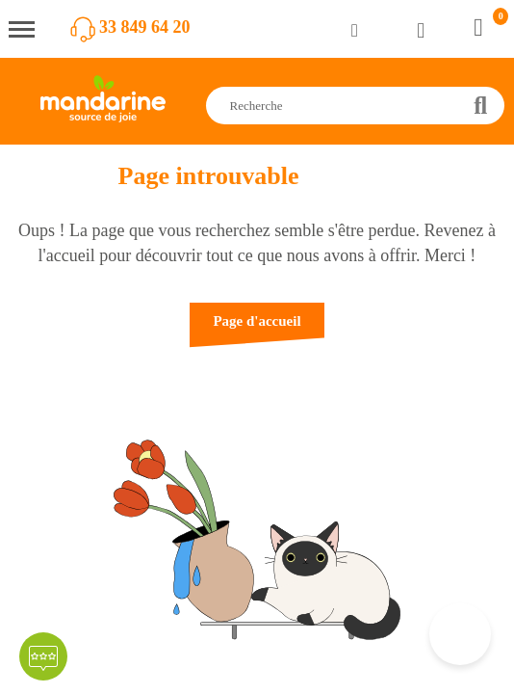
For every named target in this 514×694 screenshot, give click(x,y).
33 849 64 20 (145, 27)
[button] (256, 330)
